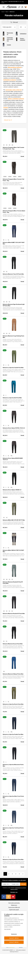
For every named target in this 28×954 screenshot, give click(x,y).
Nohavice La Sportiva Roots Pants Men (13, 704)
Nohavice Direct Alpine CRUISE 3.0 (12, 489)
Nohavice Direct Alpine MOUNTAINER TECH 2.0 (13, 459)
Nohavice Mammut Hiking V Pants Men (13, 674)
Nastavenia (14, 934)
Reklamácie (14, 905)
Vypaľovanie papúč (14, 909)
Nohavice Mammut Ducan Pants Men (13, 643)
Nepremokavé (7, 34)
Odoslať (23, 884)
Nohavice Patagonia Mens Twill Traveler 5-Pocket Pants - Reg (13, 148)
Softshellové (20, 34)
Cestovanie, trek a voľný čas (7, 39)
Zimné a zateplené (20, 39)
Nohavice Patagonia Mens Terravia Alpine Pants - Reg (14, 211)
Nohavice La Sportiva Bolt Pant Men (12, 397)
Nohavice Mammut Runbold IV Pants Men (14, 613)
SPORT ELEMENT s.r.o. (10, 950)
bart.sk (17, 951)
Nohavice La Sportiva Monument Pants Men (13, 765)
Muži (7, 11)
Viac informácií (7, 929)
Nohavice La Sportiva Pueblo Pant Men (13, 734)
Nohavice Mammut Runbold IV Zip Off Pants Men (13, 582)
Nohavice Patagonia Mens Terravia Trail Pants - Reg (13, 179)
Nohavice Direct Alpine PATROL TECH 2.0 (14, 428)
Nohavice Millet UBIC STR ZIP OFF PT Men (14, 520)
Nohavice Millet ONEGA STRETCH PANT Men (13, 551)
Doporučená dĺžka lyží (14, 907)
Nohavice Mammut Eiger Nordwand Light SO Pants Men (14, 305)
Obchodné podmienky (14, 903)
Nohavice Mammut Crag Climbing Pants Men (13, 336)
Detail (22, 156)
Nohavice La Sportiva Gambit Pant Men (13, 367)
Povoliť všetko (13, 942)
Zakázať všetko (14, 938)
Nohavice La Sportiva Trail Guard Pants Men (13, 828)
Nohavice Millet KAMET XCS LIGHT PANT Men (14, 243)
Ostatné (6, 45)
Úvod (2, 11)
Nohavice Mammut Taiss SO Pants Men (13, 274)
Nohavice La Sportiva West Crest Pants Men (13, 797)
